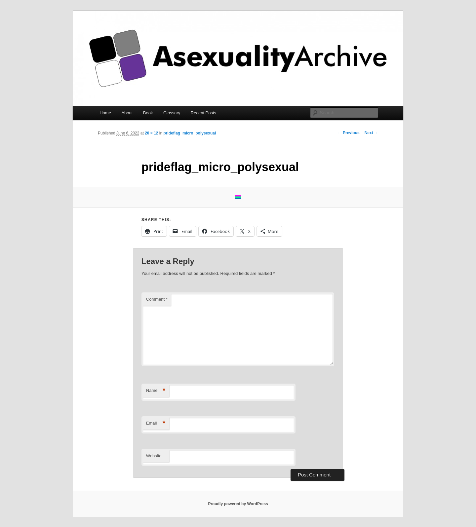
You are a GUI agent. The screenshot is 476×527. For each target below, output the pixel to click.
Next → (371, 133)
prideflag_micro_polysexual (190, 133)
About (127, 112)
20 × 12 (151, 133)
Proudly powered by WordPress (238, 504)
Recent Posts (203, 112)
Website (154, 455)
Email (156, 423)
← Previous (349, 133)
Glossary (171, 112)
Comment (157, 299)
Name (156, 390)
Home (105, 112)
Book (148, 112)
